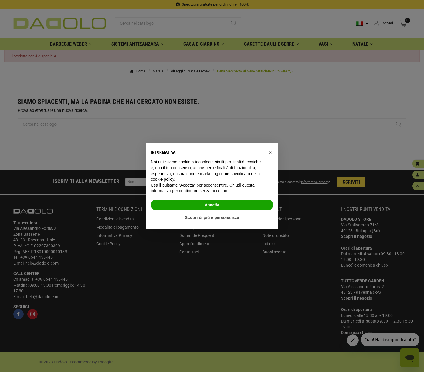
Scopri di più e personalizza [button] (212, 217)
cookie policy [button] (162, 179)
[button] (270, 152)
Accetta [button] (212, 204)
